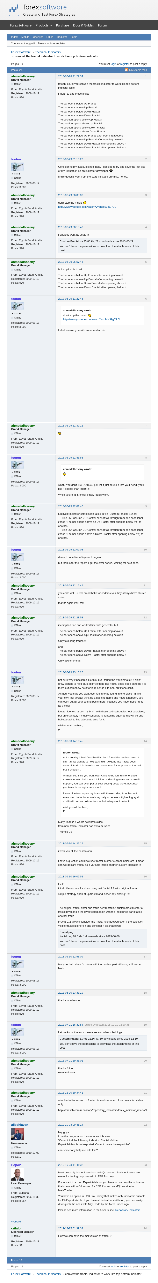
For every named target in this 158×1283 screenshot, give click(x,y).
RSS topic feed (138, 69)
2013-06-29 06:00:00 (70, 195)
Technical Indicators (48, 52)
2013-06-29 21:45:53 (70, 457)
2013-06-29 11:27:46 (70, 298)
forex (45, 7)
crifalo (16, 1228)
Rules (49, 36)
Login (74, 36)
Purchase (62, 25)
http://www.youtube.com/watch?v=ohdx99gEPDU (87, 206)
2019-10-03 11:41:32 (70, 1164)
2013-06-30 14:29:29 (70, 843)
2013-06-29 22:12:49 (70, 585)
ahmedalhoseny (23, 76)
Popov (16, 1165)
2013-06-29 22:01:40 (70, 506)
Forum (102, 25)
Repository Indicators (127, 1210)
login (113, 63)
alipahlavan (19, 1124)
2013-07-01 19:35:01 (70, 1060)
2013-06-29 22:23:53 (70, 617)
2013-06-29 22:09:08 (70, 549)
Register (62, 36)
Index (14, 36)
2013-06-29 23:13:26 (70, 672)
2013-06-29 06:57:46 (70, 261)
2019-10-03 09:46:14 (70, 1124)
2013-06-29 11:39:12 (70, 425)
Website (16, 1221)
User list (38, 36)
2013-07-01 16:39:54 (70, 1024)
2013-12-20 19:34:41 (70, 1092)
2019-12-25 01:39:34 (70, 1228)
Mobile (25, 36)
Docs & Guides (83, 25)
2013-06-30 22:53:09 (70, 956)
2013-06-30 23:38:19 (70, 992)
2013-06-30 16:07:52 (70, 876)
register (124, 63)
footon (16, 159)
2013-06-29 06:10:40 (70, 227)
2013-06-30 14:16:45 (70, 741)
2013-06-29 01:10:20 (70, 159)
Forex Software (20, 25)
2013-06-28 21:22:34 (70, 76)
